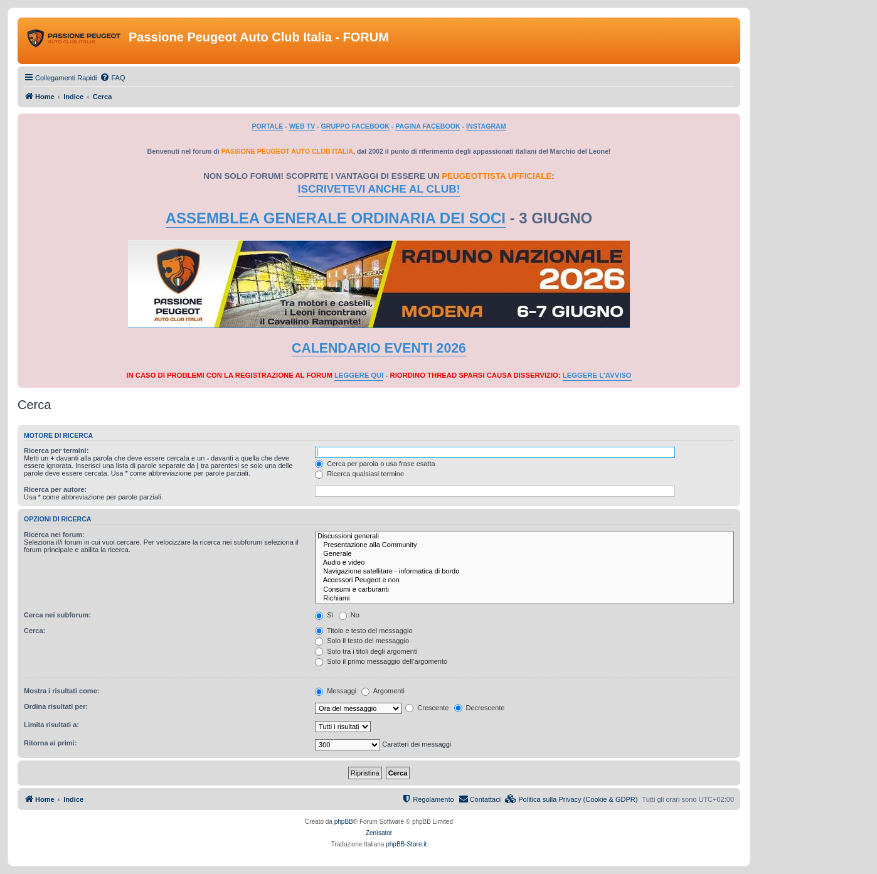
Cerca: (34, 630)
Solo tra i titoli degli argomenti (366, 651)
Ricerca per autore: (55, 489)
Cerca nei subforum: (57, 615)
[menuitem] (112, 77)
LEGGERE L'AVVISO (597, 375)
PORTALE (267, 126)
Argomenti (383, 691)
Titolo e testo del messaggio (363, 630)
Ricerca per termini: (56, 450)
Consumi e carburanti (524, 589)
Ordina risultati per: (56, 706)
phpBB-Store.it (406, 844)
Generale (524, 554)
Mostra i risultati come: (61, 691)
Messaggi (335, 691)
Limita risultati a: (51, 724)
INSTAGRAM (486, 126)
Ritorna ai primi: (50, 743)
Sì (324, 615)
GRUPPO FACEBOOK (355, 126)
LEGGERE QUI (358, 375)
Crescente (427, 707)
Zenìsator (379, 832)
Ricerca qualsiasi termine (359, 473)
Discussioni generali (524, 536)
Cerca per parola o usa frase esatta (375, 463)
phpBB (343, 821)
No (349, 615)
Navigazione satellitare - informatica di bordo (524, 571)
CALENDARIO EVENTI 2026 (379, 348)
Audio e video (524, 562)
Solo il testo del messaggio (362, 640)
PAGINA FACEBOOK (427, 126)
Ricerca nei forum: (54, 534)
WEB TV (302, 126)
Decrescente (479, 707)
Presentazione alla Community (524, 545)
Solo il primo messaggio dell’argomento (381, 661)
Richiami (524, 598)
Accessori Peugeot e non (524, 580)
